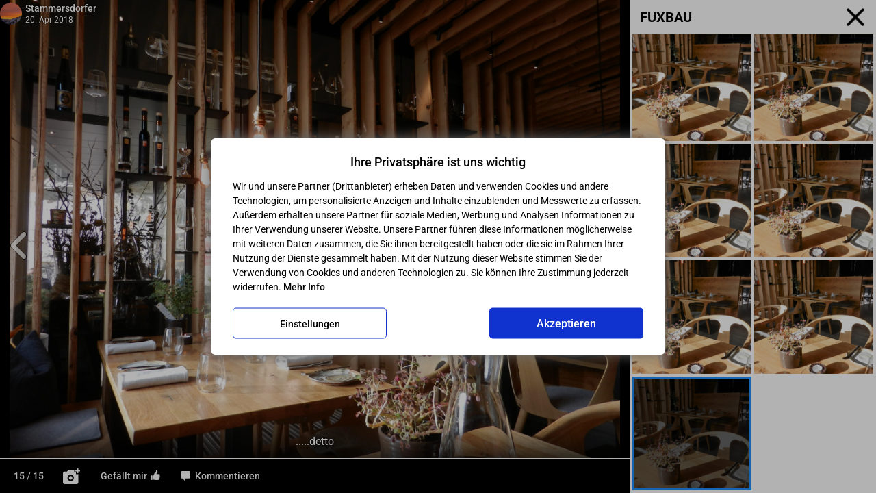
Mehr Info (304, 286)
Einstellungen (310, 323)
